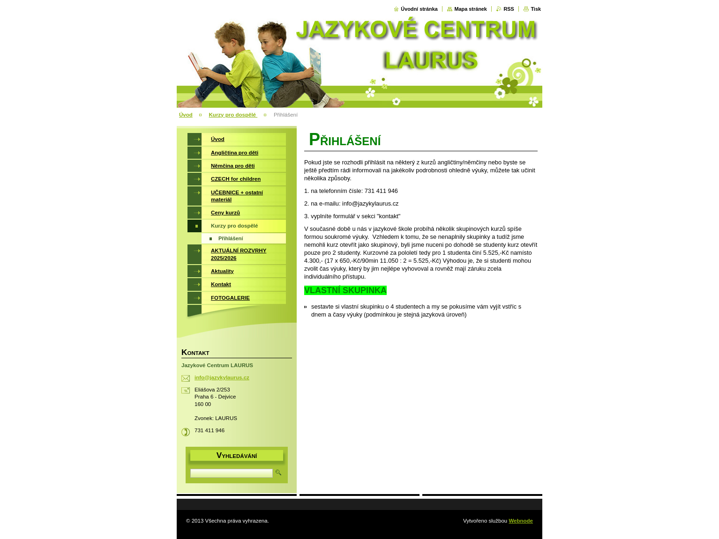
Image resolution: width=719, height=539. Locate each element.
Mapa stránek (470, 9)
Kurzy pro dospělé (233, 115)
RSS (508, 9)
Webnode (521, 521)
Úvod (186, 115)
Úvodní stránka (419, 9)
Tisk (536, 9)
